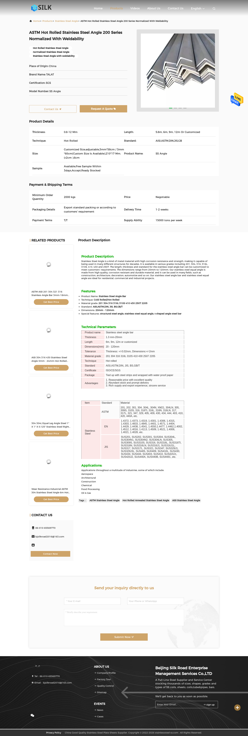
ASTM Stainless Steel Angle (104, 500)
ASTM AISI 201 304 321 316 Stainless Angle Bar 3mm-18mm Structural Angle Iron (49, 295)
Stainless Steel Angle (66, 21)
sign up (209, 704)
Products (116, 8)
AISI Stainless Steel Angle (186, 500)
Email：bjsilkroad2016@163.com (51, 682)
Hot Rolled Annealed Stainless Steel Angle (146, 500)
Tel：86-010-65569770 (45, 676)
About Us (153, 8)
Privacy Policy (53, 732)
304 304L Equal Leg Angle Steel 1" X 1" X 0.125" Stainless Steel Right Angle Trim (50, 427)
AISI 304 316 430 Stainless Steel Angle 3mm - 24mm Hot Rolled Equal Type (49, 361)
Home (98, 8)
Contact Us (175, 8)
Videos (135, 8)
